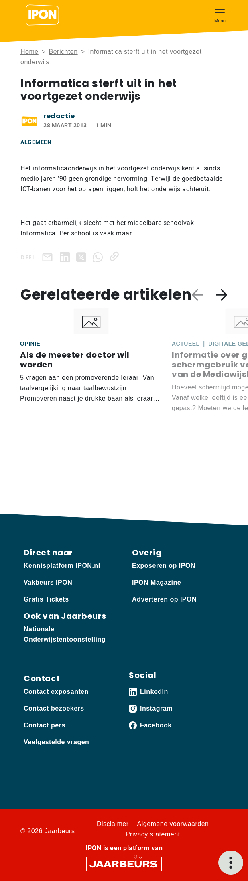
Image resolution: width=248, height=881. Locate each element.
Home (29, 51)
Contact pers (44, 725)
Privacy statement (153, 834)
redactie (59, 116)
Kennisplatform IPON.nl (62, 565)
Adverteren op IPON (164, 599)
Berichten (63, 51)
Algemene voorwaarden (173, 823)
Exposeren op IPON (163, 565)
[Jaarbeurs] (124, 863)
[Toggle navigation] (220, 15)
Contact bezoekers (54, 708)
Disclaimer (113, 823)
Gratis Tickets (46, 599)
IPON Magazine (156, 582)
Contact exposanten (56, 691)
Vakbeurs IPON (48, 582)
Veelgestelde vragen (56, 742)
